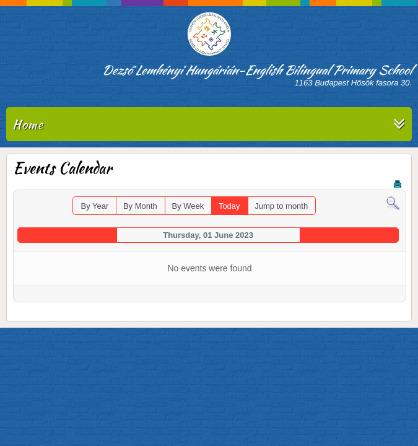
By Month (140, 206)
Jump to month (281, 206)
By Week (188, 206)
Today (229, 206)
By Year (94, 206)
